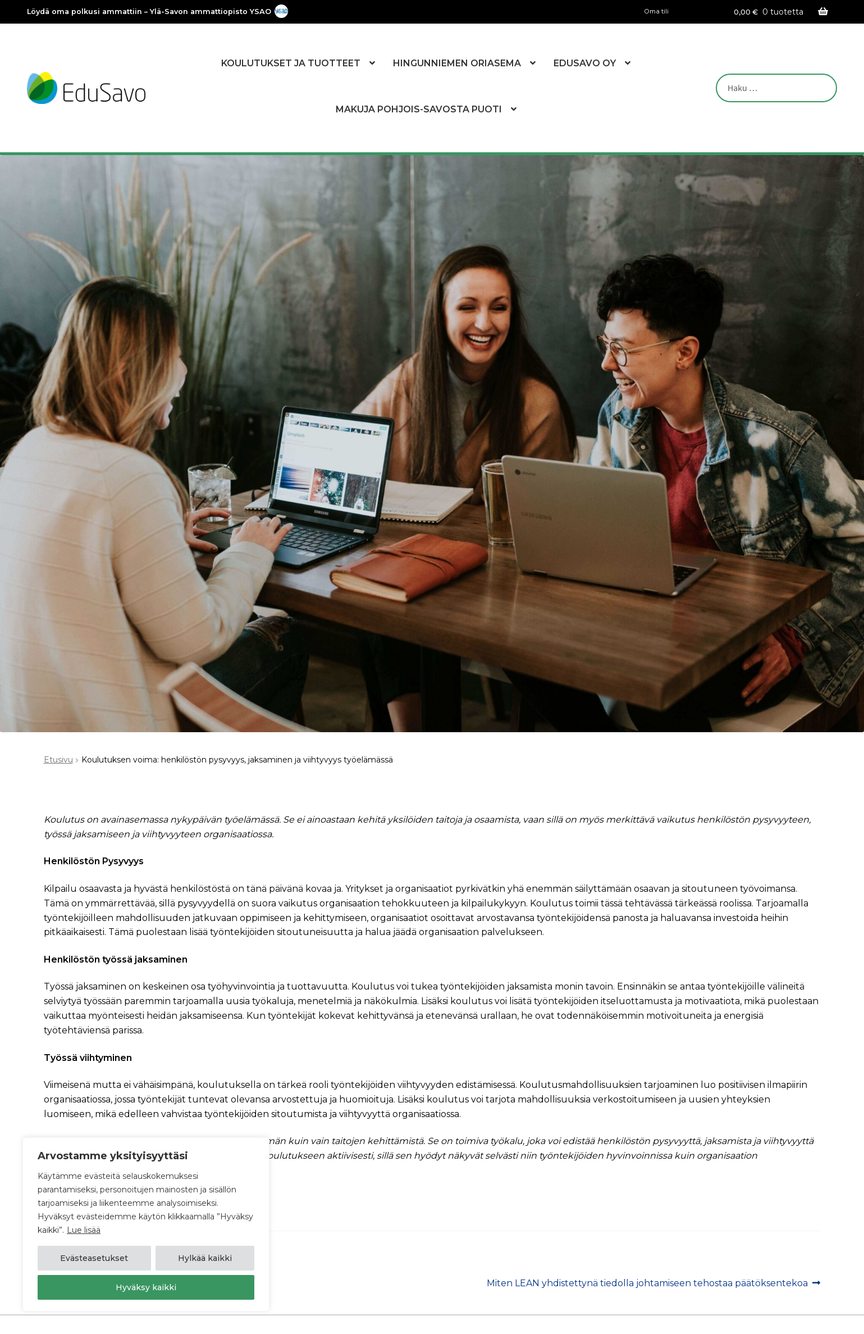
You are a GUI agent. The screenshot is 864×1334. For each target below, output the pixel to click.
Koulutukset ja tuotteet (290, 63)
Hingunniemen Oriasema (457, 63)
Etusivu (58, 760)
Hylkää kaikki (205, 1258)
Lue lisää (83, 1230)
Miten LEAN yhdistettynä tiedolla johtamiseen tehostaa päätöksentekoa (647, 1283)
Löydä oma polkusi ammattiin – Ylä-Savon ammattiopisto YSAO (149, 12)
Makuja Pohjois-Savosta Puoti (419, 109)
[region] (145, 1224)
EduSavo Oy (585, 63)
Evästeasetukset (94, 1258)
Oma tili (656, 11)
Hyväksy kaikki (146, 1287)
